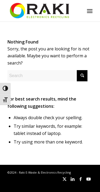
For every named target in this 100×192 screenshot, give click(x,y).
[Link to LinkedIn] (73, 179)
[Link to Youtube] (89, 179)
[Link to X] (65, 179)
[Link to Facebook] (81, 179)
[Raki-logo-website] (41, 10)
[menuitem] (90, 10)
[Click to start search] (82, 75)
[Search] (47, 75)
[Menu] (90, 10)
